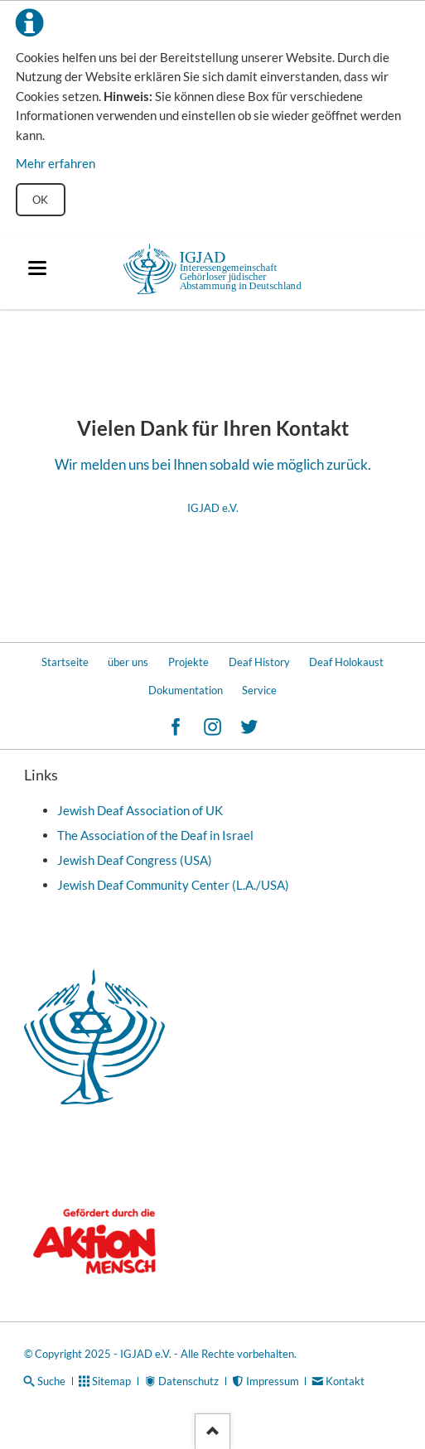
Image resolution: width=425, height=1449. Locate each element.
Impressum (272, 1381)
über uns (128, 662)
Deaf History (259, 662)
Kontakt (345, 1381)
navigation (37, 268)
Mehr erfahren (55, 163)
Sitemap (111, 1381)
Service (259, 690)
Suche (51, 1381)
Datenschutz (188, 1381)
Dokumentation (185, 690)
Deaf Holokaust (346, 662)
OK (40, 199)
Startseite (65, 662)
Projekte (188, 662)
